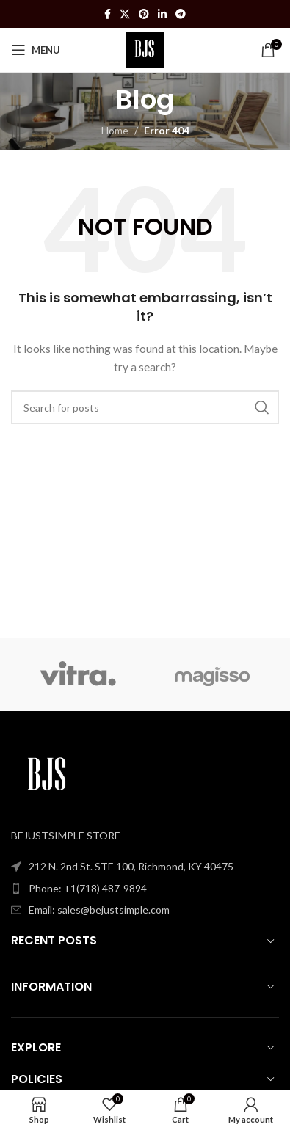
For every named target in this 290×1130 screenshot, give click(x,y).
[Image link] (47, 775)
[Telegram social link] (180, 14)
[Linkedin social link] (162, 14)
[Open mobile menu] (36, 50)
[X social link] (124, 14)
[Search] (145, 407)
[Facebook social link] (107, 14)
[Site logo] (145, 49)
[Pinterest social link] (143, 14)
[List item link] (145, 889)
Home (114, 130)
